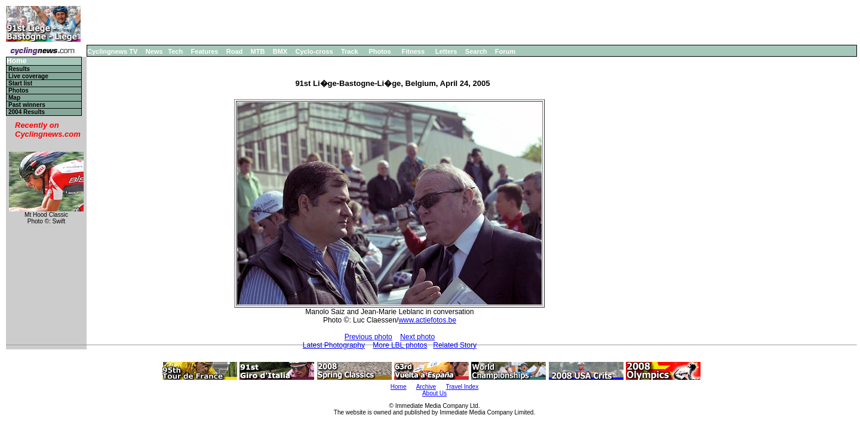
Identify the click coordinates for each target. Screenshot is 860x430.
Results (19, 69)
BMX (280, 51)
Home (16, 61)
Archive (426, 386)
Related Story (455, 345)
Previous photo (368, 337)
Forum (505, 51)
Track (349, 51)
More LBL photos (400, 345)
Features (205, 51)
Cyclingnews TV (112, 51)
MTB (258, 51)
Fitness (413, 51)
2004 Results (26, 112)
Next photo (417, 337)
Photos (379, 51)
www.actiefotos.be (427, 320)
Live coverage (28, 76)
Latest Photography (334, 345)
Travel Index (462, 386)
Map (14, 97)
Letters (446, 51)
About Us (434, 393)
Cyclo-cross (314, 51)
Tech (175, 51)
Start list (20, 83)
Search (476, 51)
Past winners (26, 105)
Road (234, 51)
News (154, 51)
